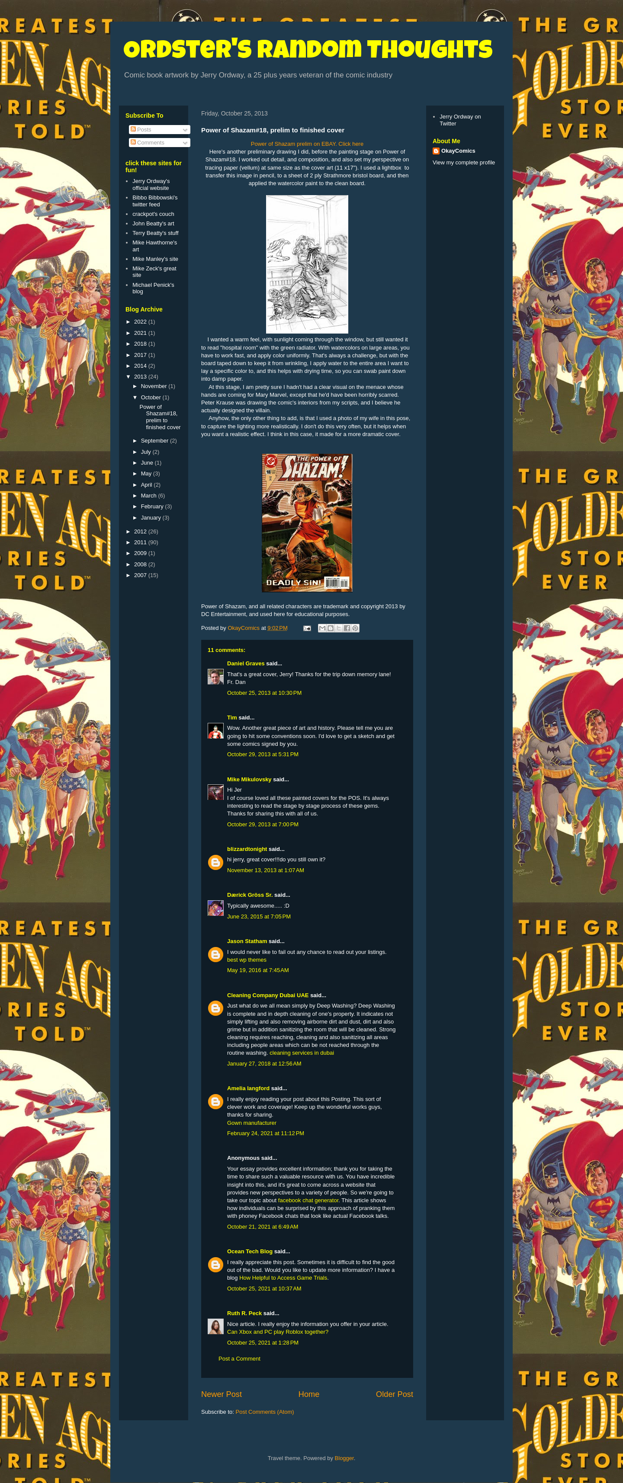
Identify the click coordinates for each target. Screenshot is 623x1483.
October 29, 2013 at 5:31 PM (263, 754)
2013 (141, 376)
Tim (232, 717)
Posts (141, 129)
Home (309, 1394)
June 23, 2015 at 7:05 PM (259, 916)
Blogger (344, 1458)
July (147, 452)
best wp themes (247, 960)
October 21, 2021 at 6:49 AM (262, 1226)
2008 (141, 564)
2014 (141, 366)
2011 (141, 542)
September (155, 440)
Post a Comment (239, 1358)
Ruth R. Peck (244, 1313)
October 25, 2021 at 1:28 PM (263, 1342)
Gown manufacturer (251, 1123)
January (152, 517)
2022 (141, 321)
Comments (147, 142)
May (147, 473)
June (148, 462)
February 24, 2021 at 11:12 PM (265, 1133)
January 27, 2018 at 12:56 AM (264, 1063)
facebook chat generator (308, 1200)
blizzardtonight (247, 849)
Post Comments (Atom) (265, 1412)
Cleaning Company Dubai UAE (268, 995)
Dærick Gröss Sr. (250, 895)
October (152, 397)
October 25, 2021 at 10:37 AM (264, 1288)
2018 (141, 343)
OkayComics (458, 151)
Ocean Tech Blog (250, 1251)
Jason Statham (247, 941)
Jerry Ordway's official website (151, 184)
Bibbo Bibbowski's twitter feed (154, 201)
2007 (141, 575)
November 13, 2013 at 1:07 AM (265, 870)
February (153, 506)
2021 (141, 333)
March (149, 495)
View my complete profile (464, 162)
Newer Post (221, 1394)
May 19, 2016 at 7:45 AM (258, 970)
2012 (141, 531)
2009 (141, 553)
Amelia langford (248, 1088)
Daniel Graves (246, 663)
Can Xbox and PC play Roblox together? (277, 1332)
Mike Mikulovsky (249, 779)
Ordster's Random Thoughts (308, 53)
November (155, 386)
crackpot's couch (153, 214)
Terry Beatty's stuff (155, 233)
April (147, 484)
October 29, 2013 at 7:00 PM (263, 824)
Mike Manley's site (155, 259)
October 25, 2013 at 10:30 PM (264, 693)
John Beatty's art (153, 223)
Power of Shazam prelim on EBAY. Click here (307, 144)
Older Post (394, 1394)
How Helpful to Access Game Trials (283, 1277)
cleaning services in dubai (302, 1053)
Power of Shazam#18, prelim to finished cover (159, 417)
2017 (141, 355)
